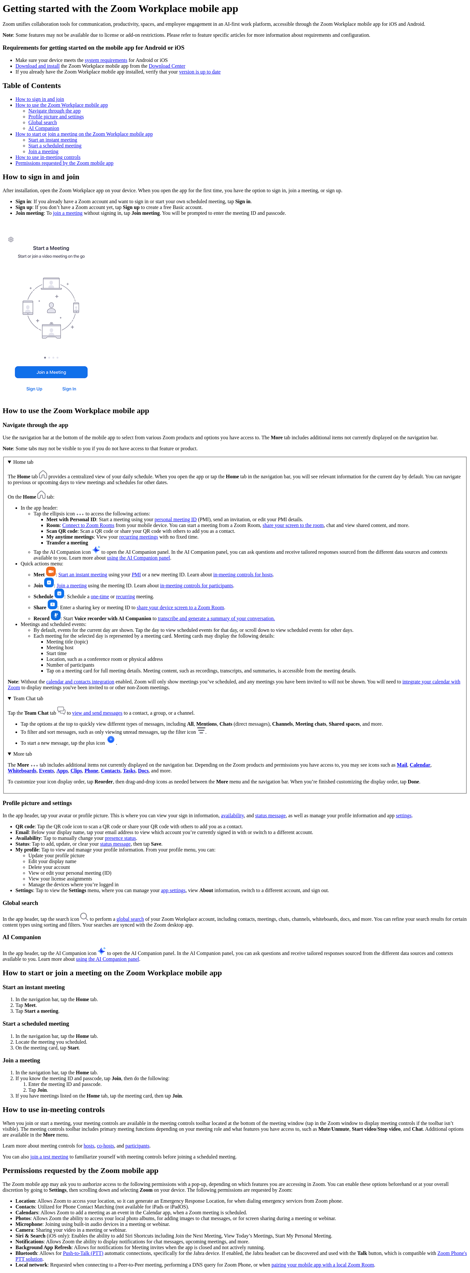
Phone (91, 770)
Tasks (129, 770)
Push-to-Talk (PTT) (83, 1253)
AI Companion (43, 128)
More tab (22, 754)
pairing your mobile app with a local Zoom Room (322, 1265)
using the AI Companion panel (138, 558)
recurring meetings (138, 537)
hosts (88, 1146)
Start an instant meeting (52, 140)
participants (137, 1146)
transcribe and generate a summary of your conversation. (216, 618)
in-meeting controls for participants (196, 585)
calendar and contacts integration (80, 681)
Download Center (167, 66)
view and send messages (97, 713)
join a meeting (68, 213)
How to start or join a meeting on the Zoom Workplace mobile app (84, 134)
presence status (120, 838)
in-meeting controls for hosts (242, 574)
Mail (402, 765)
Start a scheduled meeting (55, 145)
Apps (62, 770)
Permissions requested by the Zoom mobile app (64, 163)
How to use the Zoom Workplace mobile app (61, 105)
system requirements (106, 60)
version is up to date (200, 72)
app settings (173, 890)
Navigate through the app (54, 111)
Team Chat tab (28, 698)
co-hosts (105, 1146)
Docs (143, 770)
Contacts (110, 770)
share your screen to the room (293, 525)
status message (270, 815)
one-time (100, 596)
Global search (42, 122)
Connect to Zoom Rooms (88, 525)
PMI (136, 574)
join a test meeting (49, 1156)
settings (404, 815)
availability (232, 815)
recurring (125, 596)
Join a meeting (43, 151)
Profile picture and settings (56, 116)
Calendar (420, 765)
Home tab (23, 462)
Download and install (37, 66)
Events (46, 770)
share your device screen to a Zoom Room (180, 607)
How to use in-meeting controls (48, 157)
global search (130, 919)
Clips (76, 770)
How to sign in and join (39, 99)
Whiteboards (22, 770)
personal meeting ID (176, 519)
